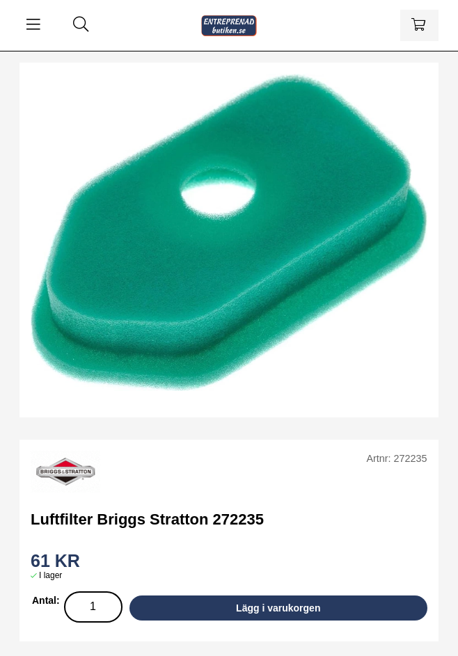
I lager (50, 575)
